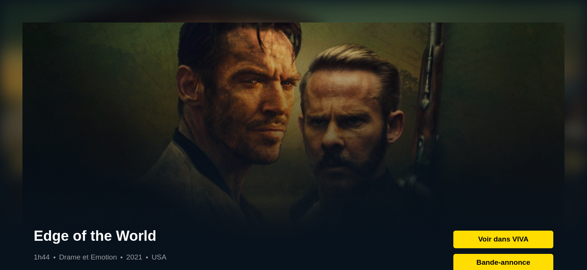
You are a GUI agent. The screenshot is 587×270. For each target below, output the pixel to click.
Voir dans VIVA (503, 239)
